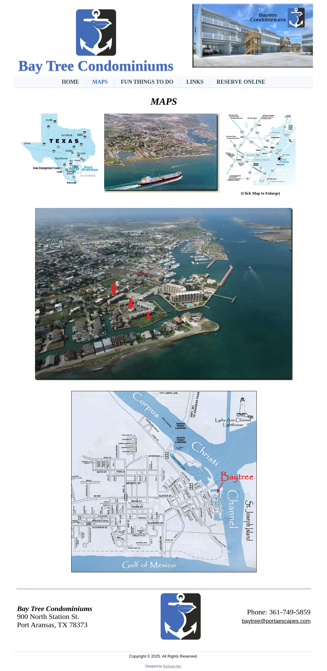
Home (70, 82)
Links (194, 82)
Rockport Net (172, 666)
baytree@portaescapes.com (276, 621)
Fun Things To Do (147, 82)
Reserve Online (240, 82)
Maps (100, 82)
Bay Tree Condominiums (95, 66)
